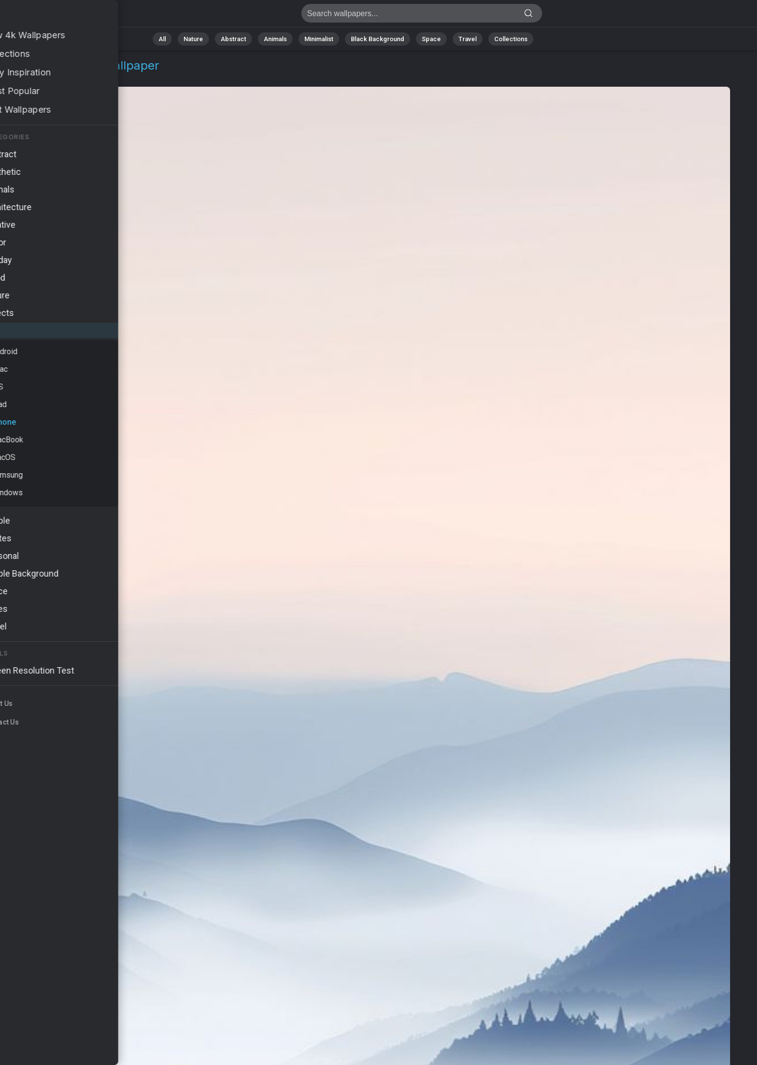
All (162, 39)
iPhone (59, 77)
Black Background (377, 39)
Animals (275, 39)
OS (31, 77)
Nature (193, 39)
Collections (511, 39)
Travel (468, 39)
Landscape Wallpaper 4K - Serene (58, 16)
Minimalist (318, 39)
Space (431, 39)
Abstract (233, 39)
